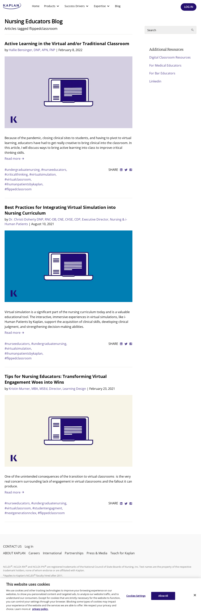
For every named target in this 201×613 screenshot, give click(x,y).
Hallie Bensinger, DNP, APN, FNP (32, 50)
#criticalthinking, (17, 174)
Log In (29, 546)
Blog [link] (118, 6)
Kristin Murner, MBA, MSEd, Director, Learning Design (47, 389)
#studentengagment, (47, 508)
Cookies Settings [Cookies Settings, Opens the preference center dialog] (135, 596)
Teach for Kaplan (122, 553)
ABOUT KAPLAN (14, 553)
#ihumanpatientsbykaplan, (24, 184)
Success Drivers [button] (77, 6)
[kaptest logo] (12, 6)
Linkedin (155, 81)
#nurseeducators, (54, 170)
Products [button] (52, 6)
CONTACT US (12, 546)
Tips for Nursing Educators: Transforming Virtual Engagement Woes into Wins (56, 379)
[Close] (195, 595)
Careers (34, 553)
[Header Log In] (188, 7)
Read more (15, 158)
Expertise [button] (102, 6)
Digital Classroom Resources (170, 57)
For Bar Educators (162, 73)
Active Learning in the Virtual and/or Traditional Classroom (67, 43)
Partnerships (74, 553)
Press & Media (97, 553)
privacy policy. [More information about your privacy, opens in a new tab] (40, 609)
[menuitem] (35, 6)
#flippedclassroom (18, 189)
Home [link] (35, 6)
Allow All (163, 596)
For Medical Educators (165, 65)
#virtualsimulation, (43, 174)
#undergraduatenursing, (23, 170)
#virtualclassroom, (18, 179)
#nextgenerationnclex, (21, 513)
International (52, 553)
